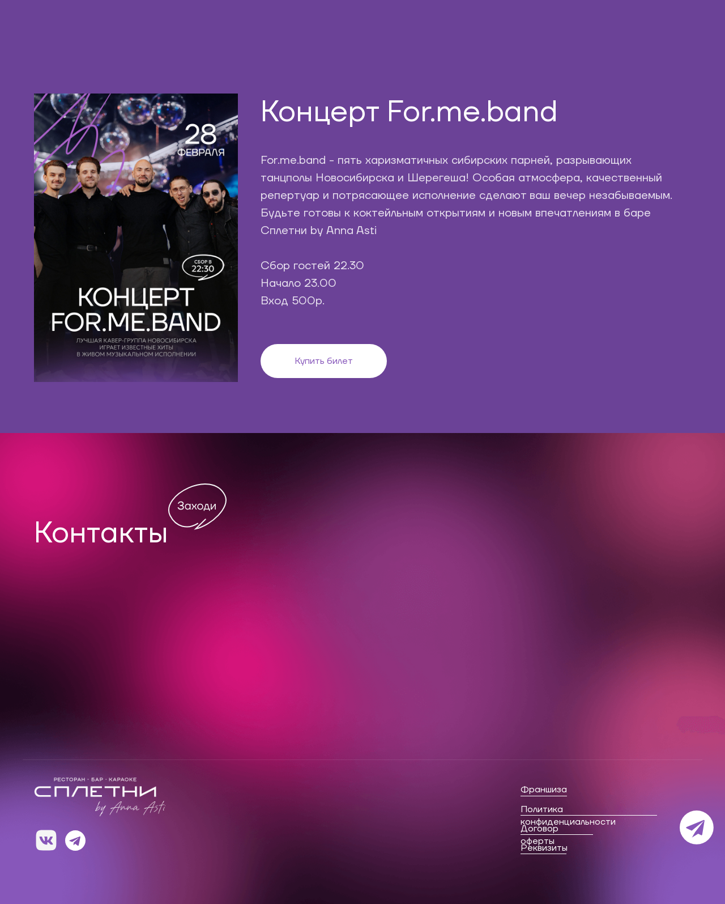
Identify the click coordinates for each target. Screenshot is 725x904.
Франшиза (544, 789)
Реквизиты (544, 848)
